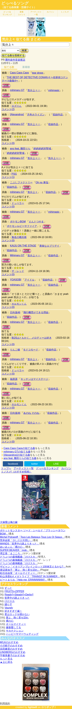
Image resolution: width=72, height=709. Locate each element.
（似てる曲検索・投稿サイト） (18, 7)
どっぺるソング (15, 3)
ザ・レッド (18, 271)
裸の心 (9, 621)
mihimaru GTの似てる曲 (17, 451)
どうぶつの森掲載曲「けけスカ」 (19, 556)
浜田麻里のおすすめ (11, 649)
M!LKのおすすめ (9, 642)
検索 (24, 50)
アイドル (29, 279)
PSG (14, 174)
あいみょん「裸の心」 (12, 547)
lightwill (32, 707)
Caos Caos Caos (19, 72)
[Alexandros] (17, 114)
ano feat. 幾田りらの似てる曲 (20, 458)
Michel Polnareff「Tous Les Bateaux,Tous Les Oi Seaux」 (32, 537)
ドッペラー (18, 203)
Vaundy (9, 607)
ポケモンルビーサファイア (22, 226)
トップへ (6, 468)
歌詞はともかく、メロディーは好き (32, 337)
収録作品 (58, 114)
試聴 (6, 85)
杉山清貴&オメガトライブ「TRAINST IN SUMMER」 (30, 576)
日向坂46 (15, 312)
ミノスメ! (65, 12)
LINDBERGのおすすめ (12, 652)
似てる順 (9, 67)
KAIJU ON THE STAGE (23, 245)
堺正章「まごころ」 (11, 553)
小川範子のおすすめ (11, 645)
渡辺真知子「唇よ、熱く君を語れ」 (20, 570)
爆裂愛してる (13, 627)
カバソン (50, 12)
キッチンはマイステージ (34, 379)
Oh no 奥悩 (42, 182)
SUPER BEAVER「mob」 (14, 550)
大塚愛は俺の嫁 (9, 522)
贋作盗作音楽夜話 (15, 59)
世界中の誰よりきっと (17, 598)
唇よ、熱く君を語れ (17, 617)
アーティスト (36, 13)
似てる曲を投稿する (13, 55)
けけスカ (10, 601)
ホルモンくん (19, 303)
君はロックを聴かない (17, 614)
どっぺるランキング (47, 468)
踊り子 (8, 604)
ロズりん (17, 106)
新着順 (26, 67)
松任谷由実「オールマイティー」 (19, 573)
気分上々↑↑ (34, 90)
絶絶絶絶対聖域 (42, 148)
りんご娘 (15, 349)
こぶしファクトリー (21, 182)
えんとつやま (36, 221)
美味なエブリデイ (49, 245)
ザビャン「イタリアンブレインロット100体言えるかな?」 (33, 566)
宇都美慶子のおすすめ (12, 655)
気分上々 (33, 192)
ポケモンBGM (18, 221)
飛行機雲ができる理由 (35, 312)
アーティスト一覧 (24, 468)
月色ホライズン (36, 114)
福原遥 (14, 379)
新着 (21, 13)
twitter (34, 464)
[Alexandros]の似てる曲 (17, 455)
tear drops (37, 72)
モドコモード (30, 349)
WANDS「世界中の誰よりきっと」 (19, 543)
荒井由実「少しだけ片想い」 (16, 540)
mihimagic (53, 90)
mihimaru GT (17, 90)
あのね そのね (31, 413)
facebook (13, 464)
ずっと (8, 588)
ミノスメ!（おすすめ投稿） (16, 471)
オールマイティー (16, 624)
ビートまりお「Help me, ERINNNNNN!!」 (23, 579)
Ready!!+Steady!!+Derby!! (19, 594)
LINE (56, 464)
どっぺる (7, 13)
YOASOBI (15, 279)
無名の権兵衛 (19, 237)
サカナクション (14, 630)
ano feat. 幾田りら (20, 148)
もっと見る (6, 658)
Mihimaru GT (17, 255)
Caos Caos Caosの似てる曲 (19, 448)
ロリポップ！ (48, 707)
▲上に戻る (6, 662)
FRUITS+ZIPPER (14, 591)
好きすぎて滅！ (13, 611)
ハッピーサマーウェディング (22, 634)
